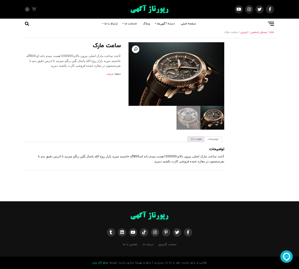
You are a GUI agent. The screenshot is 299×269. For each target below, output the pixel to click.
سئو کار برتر (100, 263)
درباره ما (147, 244)
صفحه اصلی (188, 24)
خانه (271, 32)
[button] (135, 49)
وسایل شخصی (258, 32)
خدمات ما (131, 24)
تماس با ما (130, 244)
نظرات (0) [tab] (196, 139)
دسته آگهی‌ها (166, 24)
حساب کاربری (167, 244)
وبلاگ (146, 24)
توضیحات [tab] (213, 139)
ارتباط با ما (111, 24)
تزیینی (244, 32)
